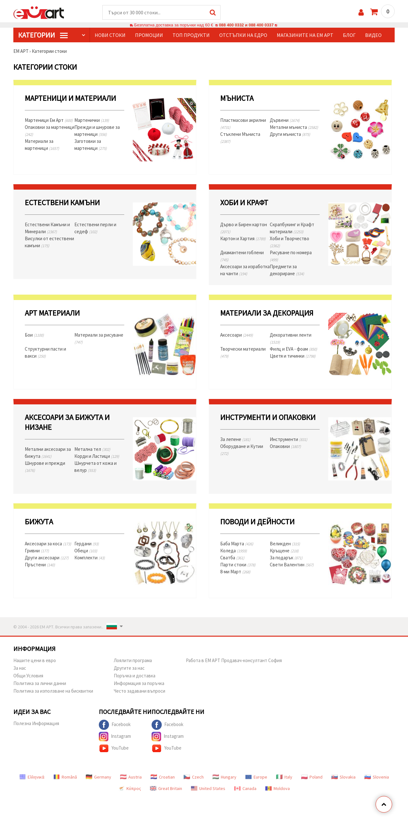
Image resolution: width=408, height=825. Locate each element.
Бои (34, 335)
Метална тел (92, 449)
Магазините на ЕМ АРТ (305, 35)
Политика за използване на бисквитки (53, 691)
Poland (312, 777)
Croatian (163, 777)
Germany (98, 777)
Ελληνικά (31, 777)
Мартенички (91, 120)
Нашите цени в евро (34, 661)
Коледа (233, 551)
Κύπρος (129, 789)
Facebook (115, 725)
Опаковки (285, 447)
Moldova (277, 789)
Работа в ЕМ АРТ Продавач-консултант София (234, 661)
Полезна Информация (36, 724)
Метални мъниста (294, 127)
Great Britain (166, 789)
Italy (284, 777)
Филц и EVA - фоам (293, 349)
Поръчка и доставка (134, 676)
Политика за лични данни (39, 684)
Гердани (86, 544)
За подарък (286, 558)
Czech (194, 777)
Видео (373, 35)
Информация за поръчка (139, 684)
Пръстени (40, 565)
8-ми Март (235, 572)
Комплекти (89, 558)
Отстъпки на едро (243, 35)
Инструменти (288, 440)
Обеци (85, 551)
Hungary (224, 777)
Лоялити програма (133, 661)
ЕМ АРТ (21, 51)
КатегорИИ (43, 35)
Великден (285, 544)
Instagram (115, 737)
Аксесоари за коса (48, 544)
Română (65, 777)
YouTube (114, 749)
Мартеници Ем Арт (49, 120)
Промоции (149, 35)
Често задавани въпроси (139, 691)
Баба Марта (236, 544)
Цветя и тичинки (293, 356)
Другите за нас (129, 668)
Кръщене (284, 551)
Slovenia (376, 777)
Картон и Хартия (243, 239)
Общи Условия (28, 676)
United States (208, 789)
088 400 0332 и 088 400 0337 (246, 25)
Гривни (37, 551)
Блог (349, 35)
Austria (131, 777)
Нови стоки (110, 35)
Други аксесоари (47, 558)
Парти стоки (237, 565)
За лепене (235, 440)
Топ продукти (191, 35)
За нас (19, 668)
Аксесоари (236, 335)
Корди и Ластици (96, 456)
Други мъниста (290, 134)
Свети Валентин (292, 565)
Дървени (285, 120)
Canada (245, 789)
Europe (256, 777)
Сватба (232, 558)
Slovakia (343, 777)
